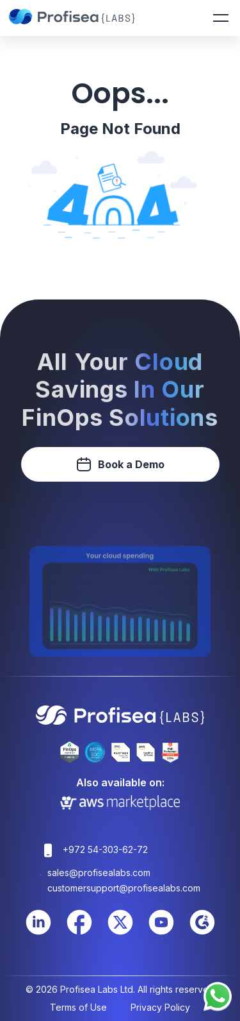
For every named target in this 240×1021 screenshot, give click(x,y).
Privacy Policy (160, 1007)
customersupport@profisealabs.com (123, 887)
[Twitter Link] (120, 932)
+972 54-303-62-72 (105, 849)
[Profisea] (73, 18)
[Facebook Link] (79, 932)
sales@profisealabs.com (98, 872)
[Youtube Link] (161, 932)
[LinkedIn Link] (38, 932)
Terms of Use (78, 1007)
